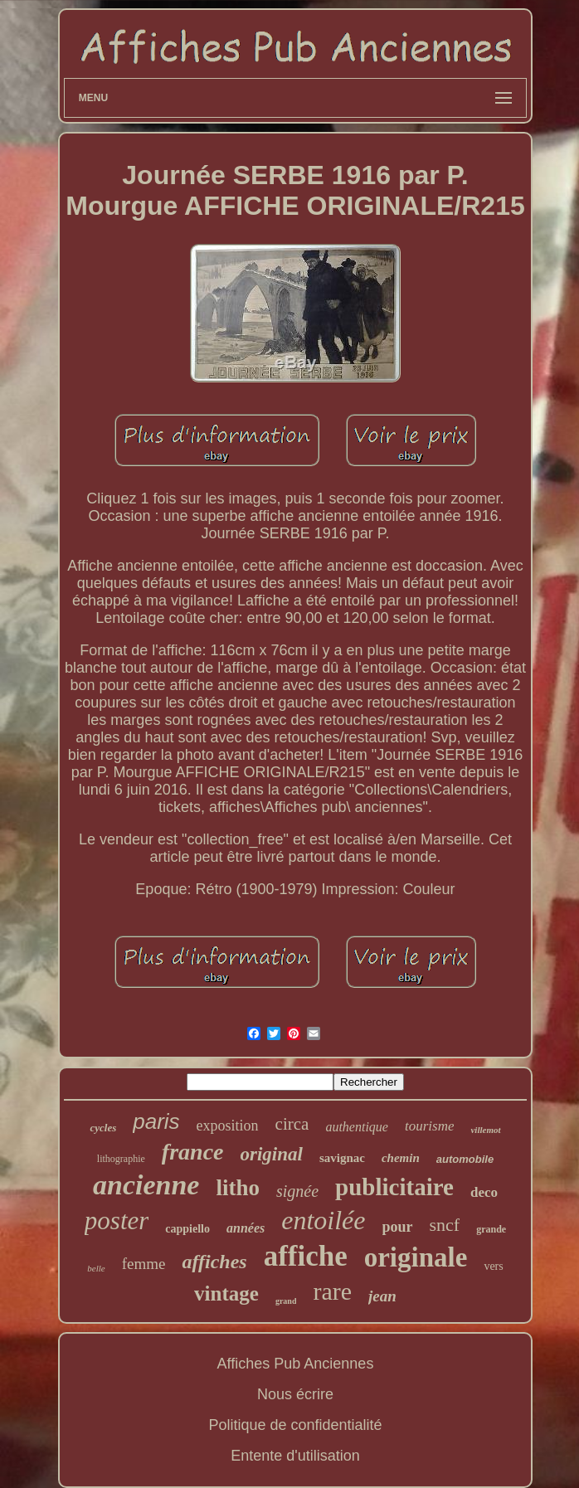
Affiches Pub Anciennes (295, 1363)
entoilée (323, 1220)
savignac (342, 1158)
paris (156, 1121)
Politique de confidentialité (295, 1425)
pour (397, 1226)
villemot (485, 1130)
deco (484, 1192)
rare (332, 1291)
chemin (401, 1158)
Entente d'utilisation (295, 1455)
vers (493, 1266)
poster (117, 1220)
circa (292, 1124)
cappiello (187, 1229)
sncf (445, 1224)
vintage (226, 1293)
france (193, 1152)
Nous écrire (295, 1394)
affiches (214, 1261)
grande (491, 1229)
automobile (465, 1159)
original (272, 1154)
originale (416, 1257)
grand (286, 1301)
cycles (103, 1127)
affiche (306, 1256)
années (245, 1228)
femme (144, 1263)
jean (382, 1296)
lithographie (121, 1159)
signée (297, 1191)
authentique (356, 1127)
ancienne (146, 1184)
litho (238, 1187)
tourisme (430, 1126)
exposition (228, 1125)
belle (96, 1268)
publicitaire (394, 1187)
